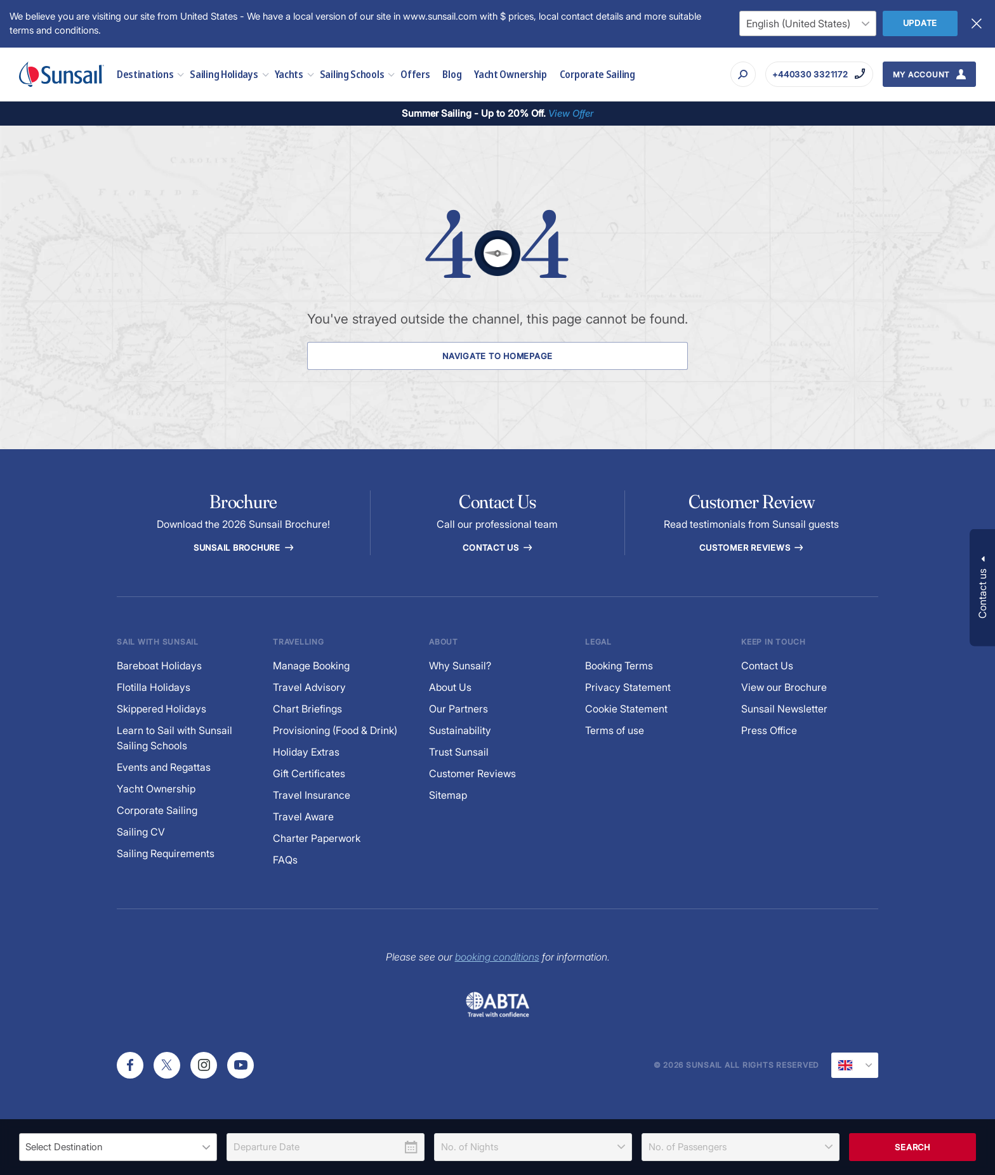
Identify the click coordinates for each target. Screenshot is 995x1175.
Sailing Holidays (229, 74)
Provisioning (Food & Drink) (335, 731)
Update (920, 23)
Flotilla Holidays (153, 687)
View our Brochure (784, 687)
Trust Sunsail (459, 752)
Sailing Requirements (165, 854)
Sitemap (448, 795)
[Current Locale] (854, 1065)
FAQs (285, 860)
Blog (451, 74)
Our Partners (458, 709)
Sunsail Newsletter (784, 709)
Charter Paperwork (316, 838)
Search (912, 1147)
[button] (982, 588)
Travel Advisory (309, 687)
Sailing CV (141, 832)
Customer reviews (751, 547)
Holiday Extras (306, 752)
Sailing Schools (357, 74)
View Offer (570, 113)
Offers (415, 74)
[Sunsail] (61, 74)
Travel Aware (303, 817)
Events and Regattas (164, 767)
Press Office (769, 731)
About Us (450, 687)
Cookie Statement (626, 709)
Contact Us (497, 547)
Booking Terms (619, 666)
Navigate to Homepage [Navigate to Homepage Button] (497, 356)
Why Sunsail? (460, 666)
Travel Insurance (311, 795)
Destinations (150, 74)
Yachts (294, 74)
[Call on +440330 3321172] (819, 74)
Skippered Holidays (161, 709)
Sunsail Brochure (243, 547)
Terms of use (614, 731)
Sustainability (460, 731)
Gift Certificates (309, 774)
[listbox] (118, 1147)
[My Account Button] (930, 74)
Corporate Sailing (597, 74)
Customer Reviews (472, 774)
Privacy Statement (628, 687)
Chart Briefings (307, 709)
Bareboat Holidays (159, 666)
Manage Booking (311, 666)
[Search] (743, 74)
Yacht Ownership (510, 74)
